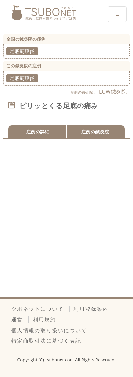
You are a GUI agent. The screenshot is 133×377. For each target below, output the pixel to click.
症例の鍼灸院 (95, 132)
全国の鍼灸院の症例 (26, 39)
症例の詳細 (38, 132)
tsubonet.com (60, 360)
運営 (17, 319)
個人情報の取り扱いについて (49, 330)
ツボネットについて (37, 308)
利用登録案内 (90, 308)
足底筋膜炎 (22, 51)
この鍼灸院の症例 (23, 66)
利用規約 (44, 319)
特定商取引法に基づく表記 (46, 340)
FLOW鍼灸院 (111, 91)
